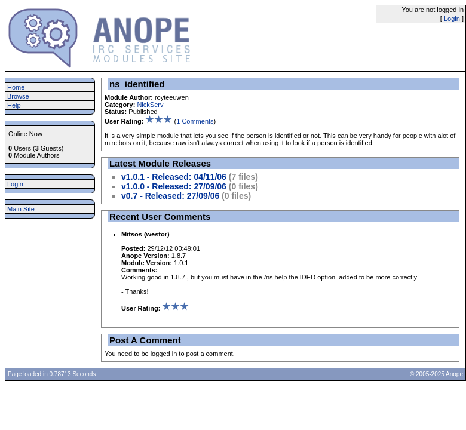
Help (14, 105)
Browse (18, 96)
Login (452, 18)
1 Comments (194, 121)
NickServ (150, 104)
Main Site (21, 209)
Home (15, 87)
